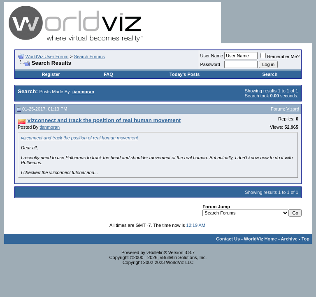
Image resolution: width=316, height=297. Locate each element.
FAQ (108, 74)
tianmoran (50, 127)
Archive (289, 238)
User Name (211, 55)
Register (51, 74)
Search (269, 74)
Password (210, 64)
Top (305, 238)
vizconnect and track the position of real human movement (79, 137)
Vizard (292, 108)
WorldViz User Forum (47, 56)
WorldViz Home (260, 238)
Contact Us (228, 238)
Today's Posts (185, 74)
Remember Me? (280, 56)
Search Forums (89, 56)
